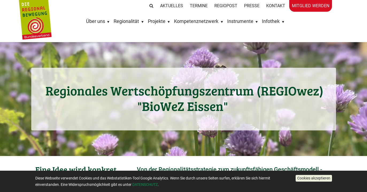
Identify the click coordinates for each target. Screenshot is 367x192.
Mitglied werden (310, 5)
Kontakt (275, 5)
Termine (199, 5)
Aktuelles (171, 5)
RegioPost (225, 5)
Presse (252, 5)
